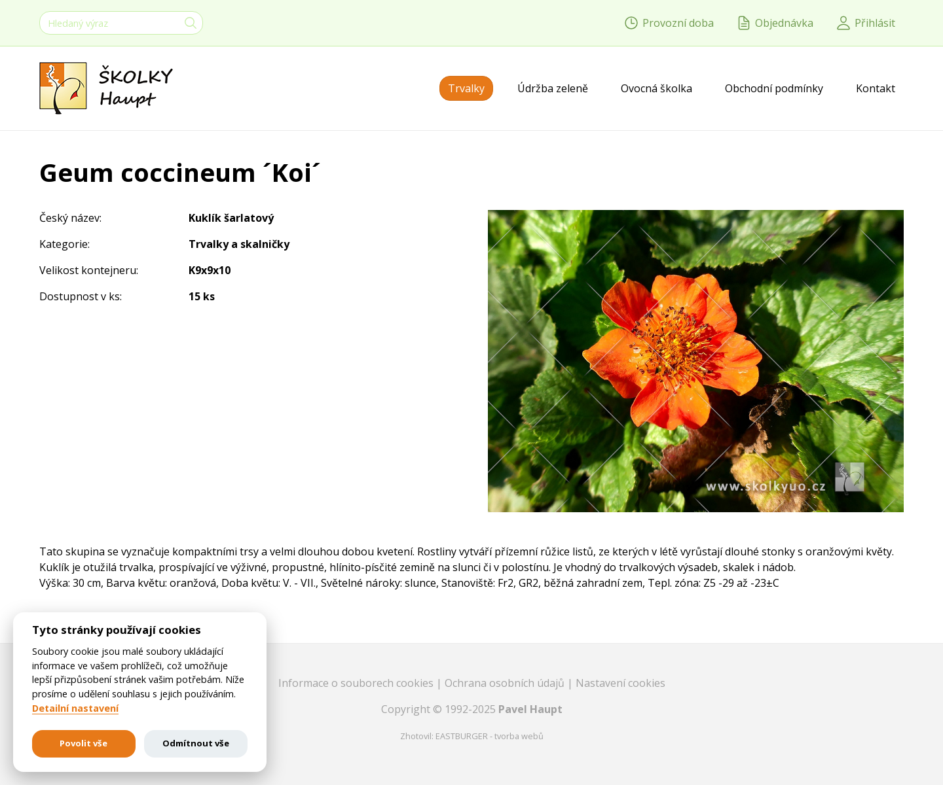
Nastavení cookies (620, 683)
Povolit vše (83, 743)
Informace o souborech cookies (357, 683)
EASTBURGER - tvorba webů (489, 736)
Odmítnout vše (195, 743)
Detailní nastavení (75, 708)
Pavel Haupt (530, 709)
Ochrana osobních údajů (506, 683)
